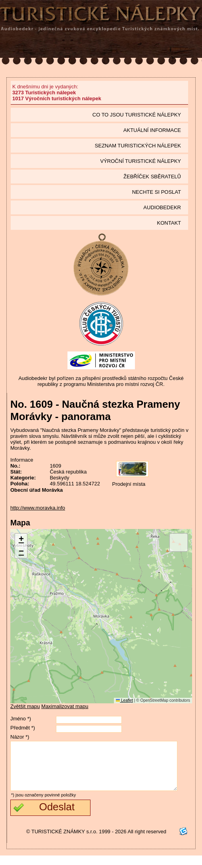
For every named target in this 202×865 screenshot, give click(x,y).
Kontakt (169, 223)
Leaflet (124, 700)
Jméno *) (20, 719)
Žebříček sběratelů (152, 176)
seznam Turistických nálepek (138, 146)
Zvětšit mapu (25, 706)
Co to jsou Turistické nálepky (136, 115)
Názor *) (19, 737)
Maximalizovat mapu (64, 706)
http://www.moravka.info (37, 508)
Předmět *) (22, 728)
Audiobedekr (162, 207)
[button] (21, 540)
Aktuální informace (152, 130)
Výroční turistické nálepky (140, 161)
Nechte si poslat (156, 192)
